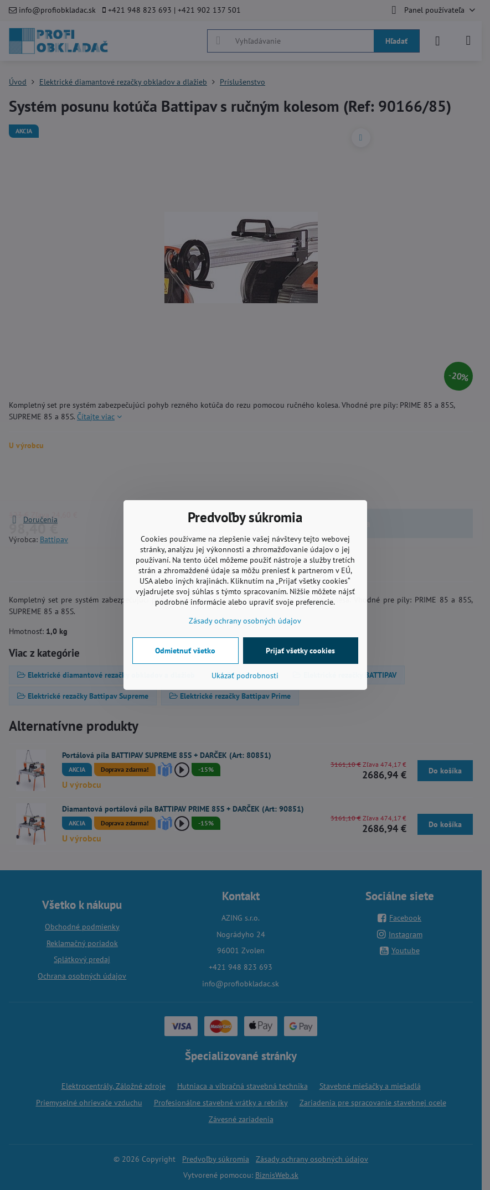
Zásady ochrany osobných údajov (245, 621)
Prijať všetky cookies (300, 651)
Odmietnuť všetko (185, 651)
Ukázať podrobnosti (245, 675)
